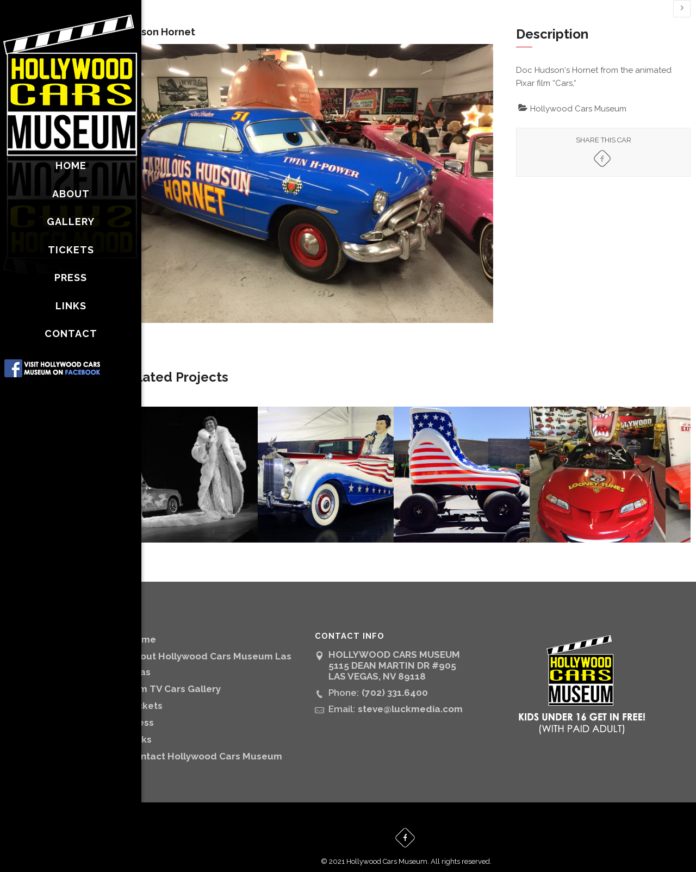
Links (165, 727)
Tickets (170, 693)
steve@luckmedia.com (427, 697)
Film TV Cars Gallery (199, 676)
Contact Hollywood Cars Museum (230, 744)
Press (166, 710)
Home (167, 627)
